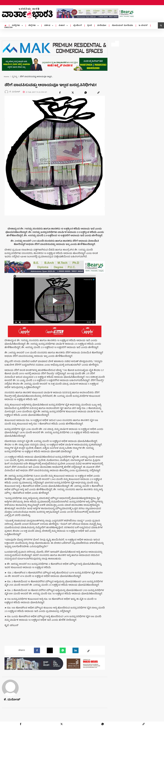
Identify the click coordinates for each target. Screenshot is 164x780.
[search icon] (161, 25)
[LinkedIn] (75, 650)
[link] (98, 92)
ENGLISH (8, 28)
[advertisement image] (96, 13)
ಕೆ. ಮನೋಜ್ (12, 699)
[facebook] (59, 92)
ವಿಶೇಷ (47, 26)
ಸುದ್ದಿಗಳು (16, 26)
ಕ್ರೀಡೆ (89, 26)
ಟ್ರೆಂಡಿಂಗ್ (77, 26)
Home (6, 76)
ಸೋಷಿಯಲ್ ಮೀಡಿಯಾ (122, 26)
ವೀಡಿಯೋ (101, 26)
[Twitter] (49, 650)
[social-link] (88, 650)
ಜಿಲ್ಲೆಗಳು (32, 26)
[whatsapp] (85, 92)
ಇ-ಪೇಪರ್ (143, 26)
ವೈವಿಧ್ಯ (14, 76)
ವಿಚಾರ (62, 26)
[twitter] (72, 92)
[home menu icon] (5, 26)
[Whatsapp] (62, 650)
